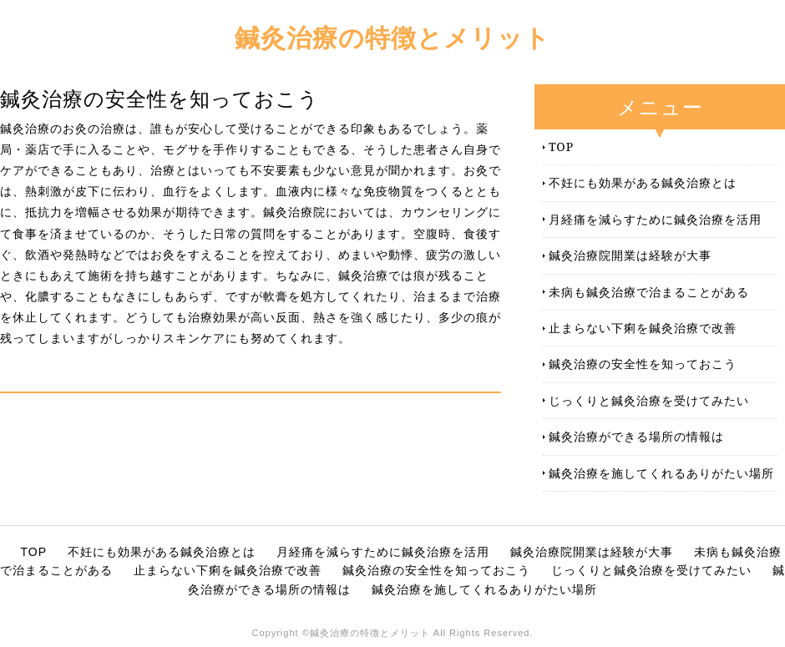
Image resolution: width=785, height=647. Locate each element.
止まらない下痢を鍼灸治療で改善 (643, 328)
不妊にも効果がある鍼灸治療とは (643, 182)
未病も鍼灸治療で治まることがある (649, 292)
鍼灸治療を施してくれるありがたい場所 (661, 473)
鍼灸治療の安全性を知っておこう (643, 364)
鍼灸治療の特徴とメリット (392, 37)
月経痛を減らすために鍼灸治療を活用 (655, 219)
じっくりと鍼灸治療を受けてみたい (649, 400)
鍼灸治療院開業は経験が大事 (630, 255)
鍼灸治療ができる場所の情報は (636, 436)
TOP (561, 146)
